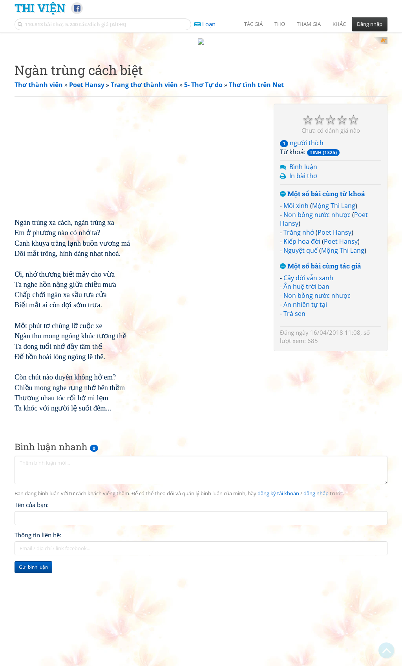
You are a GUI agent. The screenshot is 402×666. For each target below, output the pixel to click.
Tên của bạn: (32, 607)
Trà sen (294, 416)
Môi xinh (296, 308)
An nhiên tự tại (305, 407)
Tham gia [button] (309, 23)
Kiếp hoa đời (301, 343)
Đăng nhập (369, 23)
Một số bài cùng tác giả (320, 368)
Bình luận (303, 269)
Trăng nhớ (298, 334)
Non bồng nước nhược (317, 317)
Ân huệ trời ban (306, 389)
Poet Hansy (334, 334)
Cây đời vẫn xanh (308, 380)
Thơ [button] (279, 23)
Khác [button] (339, 23)
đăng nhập (316, 596)
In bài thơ (303, 278)
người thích (301, 245)
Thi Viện (40, 7)
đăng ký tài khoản (278, 596)
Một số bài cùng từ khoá (322, 296)
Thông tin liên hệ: (38, 638)
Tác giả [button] (253, 23)
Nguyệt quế (300, 353)
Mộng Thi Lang (333, 308)
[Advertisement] (201, 92)
